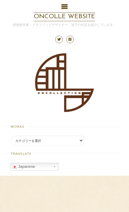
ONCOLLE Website (64, 17)
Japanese (23, 166)
